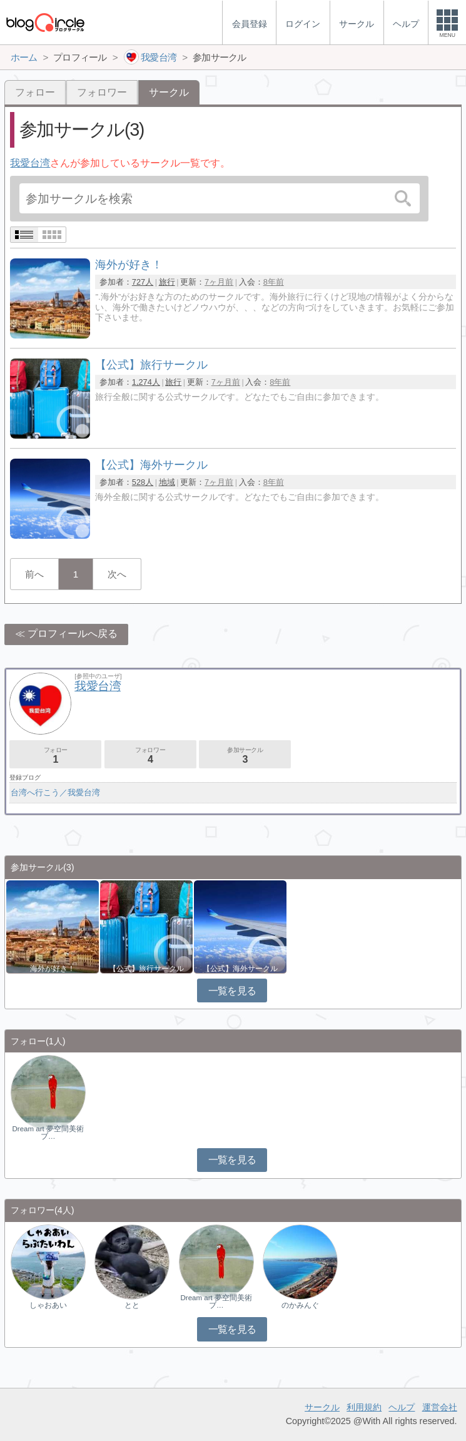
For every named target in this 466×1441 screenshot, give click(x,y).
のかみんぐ (300, 1305)
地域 (167, 482)
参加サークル (245, 755)
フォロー (35, 92)
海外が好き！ (52, 968)
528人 (142, 482)
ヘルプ (401, 1407)
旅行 (167, 282)
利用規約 (364, 1407)
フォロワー (102, 92)
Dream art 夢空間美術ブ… (47, 1132)
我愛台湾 (30, 163)
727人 (142, 282)
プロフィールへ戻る (73, 633)
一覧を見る (232, 990)
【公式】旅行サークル (146, 968)
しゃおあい (48, 1305)
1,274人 (146, 382)
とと (131, 1305)
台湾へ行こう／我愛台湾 (55, 792)
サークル (322, 1407)
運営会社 (439, 1407)
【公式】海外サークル (240, 968)
